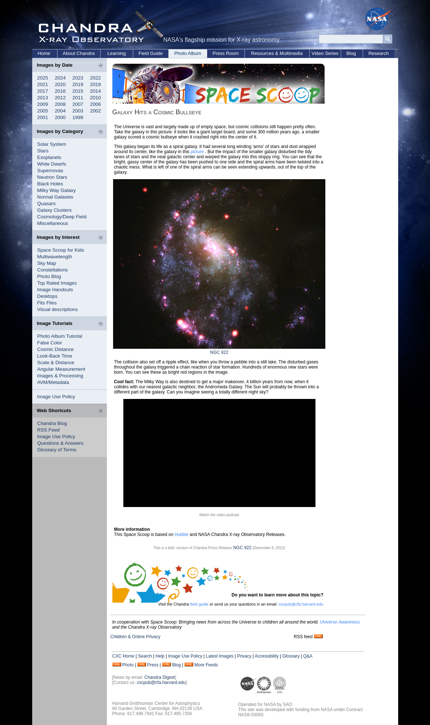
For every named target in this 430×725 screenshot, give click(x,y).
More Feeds (206, 664)
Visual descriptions (57, 309)
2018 (95, 84)
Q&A (307, 656)
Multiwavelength (54, 256)
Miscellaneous (52, 223)
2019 (77, 84)
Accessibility (266, 656)
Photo (128, 664)
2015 (77, 91)
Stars (43, 150)
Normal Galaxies (55, 197)
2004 (60, 111)
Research (379, 53)
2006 (95, 104)
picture (197, 151)
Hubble (181, 534)
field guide (199, 604)
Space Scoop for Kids (60, 250)
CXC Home (123, 656)
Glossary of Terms (56, 449)
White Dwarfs (51, 164)
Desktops (47, 296)
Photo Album (187, 53)
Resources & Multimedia (277, 53)
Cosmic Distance (55, 349)
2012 (60, 97)
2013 (42, 97)
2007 (77, 104)
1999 (77, 117)
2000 (60, 117)
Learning (116, 53)
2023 (77, 78)
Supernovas (50, 170)
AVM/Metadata (53, 382)
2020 (60, 84)
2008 (60, 104)
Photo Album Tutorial (59, 336)
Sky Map (46, 263)
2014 (95, 91)
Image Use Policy (56, 396)
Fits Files (47, 303)
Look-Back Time (54, 356)
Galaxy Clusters (54, 210)
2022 (95, 78)
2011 (77, 97)
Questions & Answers (60, 443)
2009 (42, 104)
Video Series (324, 53)
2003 (77, 111)
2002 (95, 111)
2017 (42, 91)
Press (152, 664)
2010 (95, 97)
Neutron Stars (52, 177)
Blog (351, 53)
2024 (60, 78)
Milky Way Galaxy (56, 190)
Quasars (46, 203)
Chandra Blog (52, 423)
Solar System (51, 144)
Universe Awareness (340, 622)
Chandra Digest (160, 677)
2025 (42, 78)
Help (160, 656)
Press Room (226, 53)
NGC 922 (219, 352)
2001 (42, 117)
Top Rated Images (57, 283)
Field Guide (150, 53)
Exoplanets (49, 157)
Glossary (290, 656)
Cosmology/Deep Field (62, 216)
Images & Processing (60, 375)
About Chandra (78, 53)
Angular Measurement (61, 369)
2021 (42, 84)
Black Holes (50, 183)
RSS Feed (48, 430)
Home (44, 53)
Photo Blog (49, 276)
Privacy (244, 656)
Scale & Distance (56, 362)
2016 (60, 91)
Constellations (52, 270)
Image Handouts (55, 289)
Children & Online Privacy (136, 636)
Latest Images (219, 656)
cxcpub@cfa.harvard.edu (300, 604)
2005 (42, 111)
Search (145, 656)
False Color (49, 342)
